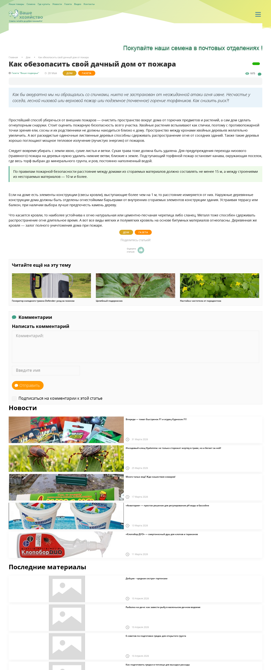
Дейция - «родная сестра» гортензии (146, 578)
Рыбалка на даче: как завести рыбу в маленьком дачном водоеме (163, 607)
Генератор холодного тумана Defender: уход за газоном (43, 300)
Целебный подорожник (109, 300)
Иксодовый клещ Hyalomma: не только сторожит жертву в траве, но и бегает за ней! (173, 448)
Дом (69, 73)
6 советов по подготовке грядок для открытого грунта (156, 636)
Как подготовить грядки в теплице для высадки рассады (158, 664)
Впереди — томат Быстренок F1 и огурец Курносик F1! (156, 419)
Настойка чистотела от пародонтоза (200, 300)
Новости (57, 4)
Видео (77, 4)
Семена (31, 4)
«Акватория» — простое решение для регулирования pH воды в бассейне (167, 505)
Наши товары (16, 4)
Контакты (89, 4)
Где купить (44, 4)
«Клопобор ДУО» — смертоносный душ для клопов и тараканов (162, 534)
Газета (68, 4)
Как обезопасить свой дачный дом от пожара (63, 57)
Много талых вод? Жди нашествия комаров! (150, 477)
